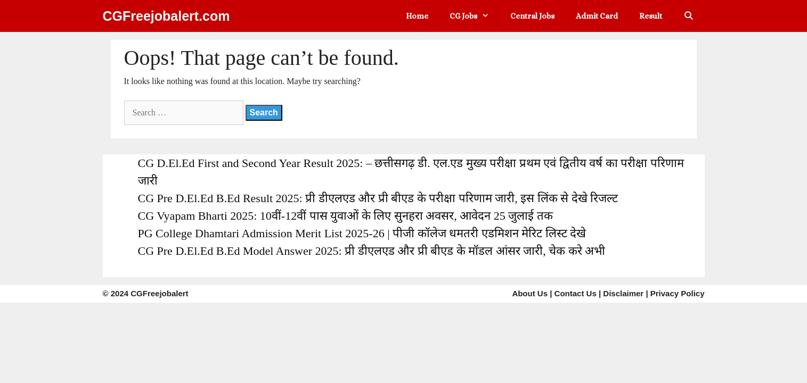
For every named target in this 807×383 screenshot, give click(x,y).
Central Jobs (532, 16)
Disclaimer (623, 293)
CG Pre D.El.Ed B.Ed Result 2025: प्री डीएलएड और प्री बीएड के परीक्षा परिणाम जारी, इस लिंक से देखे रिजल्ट (378, 198)
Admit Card (597, 16)
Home (417, 16)
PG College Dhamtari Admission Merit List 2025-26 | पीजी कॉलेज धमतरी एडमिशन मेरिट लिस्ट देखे (362, 233)
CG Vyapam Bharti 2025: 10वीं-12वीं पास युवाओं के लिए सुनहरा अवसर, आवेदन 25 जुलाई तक (345, 215)
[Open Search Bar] (688, 16)
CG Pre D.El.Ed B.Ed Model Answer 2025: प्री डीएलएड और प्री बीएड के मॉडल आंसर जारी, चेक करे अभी (372, 250)
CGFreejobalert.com (166, 16)
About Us (530, 293)
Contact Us (576, 293)
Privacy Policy (677, 293)
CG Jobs (475, 16)
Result (650, 16)
